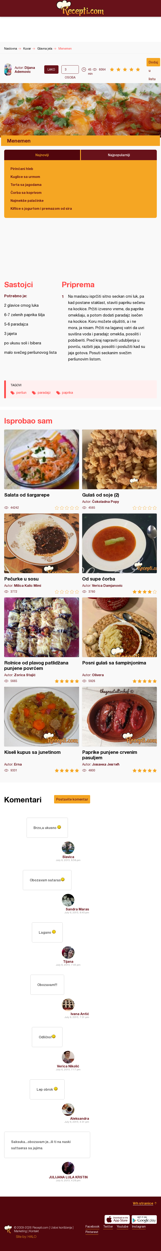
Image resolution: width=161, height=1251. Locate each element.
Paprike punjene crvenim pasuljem (119, 729)
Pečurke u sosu (41, 554)
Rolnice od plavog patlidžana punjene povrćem (41, 640)
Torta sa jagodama (26, 185)
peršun (21, 392)
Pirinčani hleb (21, 169)
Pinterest (92, 1232)
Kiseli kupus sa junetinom (41, 729)
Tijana (68, 961)
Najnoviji (42, 155)
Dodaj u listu (153, 63)
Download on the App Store (117, 1219)
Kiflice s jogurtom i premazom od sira (41, 208)
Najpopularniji (119, 155)
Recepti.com (80, 8)
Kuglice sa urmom (25, 177)
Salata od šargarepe (41, 470)
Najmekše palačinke (27, 200)
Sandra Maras (77, 909)
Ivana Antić (80, 1014)
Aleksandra (79, 1118)
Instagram (139, 1226)
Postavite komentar (72, 799)
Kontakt (34, 1231)
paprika (67, 392)
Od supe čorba (119, 554)
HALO (32, 1236)
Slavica (68, 857)
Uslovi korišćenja (61, 1227)
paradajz (44, 392)
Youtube (122, 1226)
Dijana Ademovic (25, 69)
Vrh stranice (143, 1203)
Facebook (92, 1226)
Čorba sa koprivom (26, 192)
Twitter (108, 1226)
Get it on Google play (144, 1219)
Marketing (20, 1231)
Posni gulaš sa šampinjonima (119, 640)
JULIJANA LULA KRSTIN (68, 1177)
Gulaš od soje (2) (119, 470)
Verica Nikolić (68, 1066)
